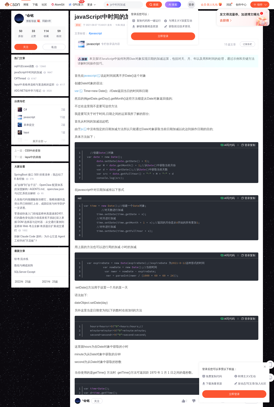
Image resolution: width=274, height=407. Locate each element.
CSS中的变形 (33, 150)
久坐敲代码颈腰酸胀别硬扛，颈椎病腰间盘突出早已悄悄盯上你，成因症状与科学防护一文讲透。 (39, 203)
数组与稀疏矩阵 (23, 265)
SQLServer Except (24, 271)
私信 (54, 47)
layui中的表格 (33, 157)
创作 (260, 4)
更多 (91, 4)
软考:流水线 (21, 258)
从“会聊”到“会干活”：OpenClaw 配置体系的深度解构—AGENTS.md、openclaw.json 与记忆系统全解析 (39, 189)
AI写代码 (229, 145)
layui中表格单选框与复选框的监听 (39, 84)
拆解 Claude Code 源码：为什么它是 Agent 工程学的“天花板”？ (39, 238)
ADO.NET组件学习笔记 (33, 90)
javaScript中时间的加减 (33, 72)
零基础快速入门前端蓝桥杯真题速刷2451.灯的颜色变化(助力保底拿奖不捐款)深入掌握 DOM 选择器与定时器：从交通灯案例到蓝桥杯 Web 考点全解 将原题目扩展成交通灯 (39, 222)
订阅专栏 (247, 44)
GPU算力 (76, 3)
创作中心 (241, 4)
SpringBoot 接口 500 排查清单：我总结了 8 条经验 (38, 176)
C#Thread (25, 78)
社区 (44, 4)
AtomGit (57, 4)
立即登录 (163, 36)
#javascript (95, 33)
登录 (191, 4)
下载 (35, 4)
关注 (96, 401)
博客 (26, 4)
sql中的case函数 (30, 66)
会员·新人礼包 (211, 4)
